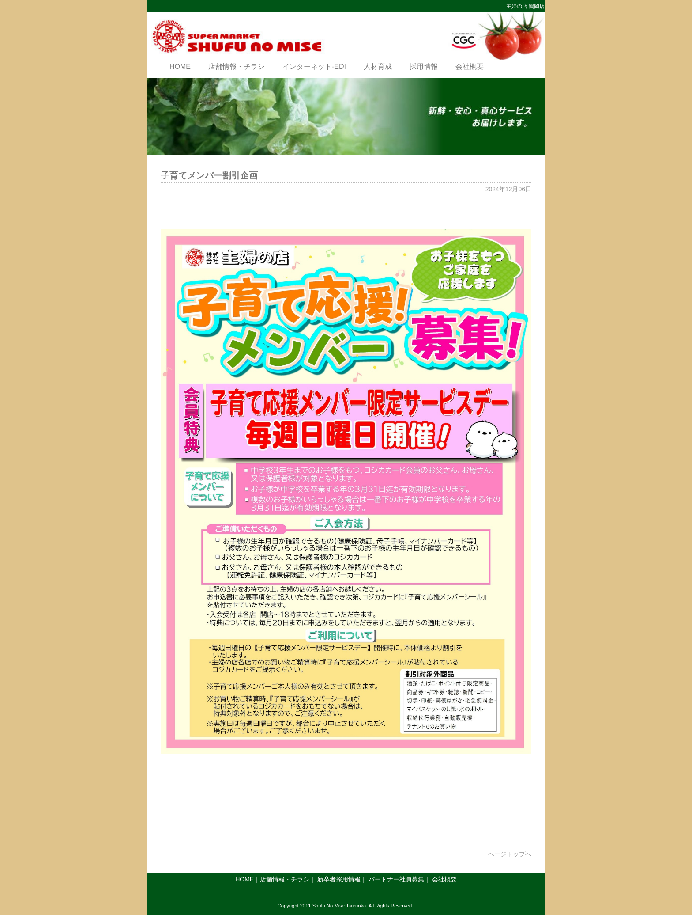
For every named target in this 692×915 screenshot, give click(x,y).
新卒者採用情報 (339, 879)
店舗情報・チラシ (236, 66)
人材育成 (378, 66)
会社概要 (469, 66)
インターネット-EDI (314, 66)
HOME (180, 66)
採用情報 (424, 66)
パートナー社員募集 (396, 879)
